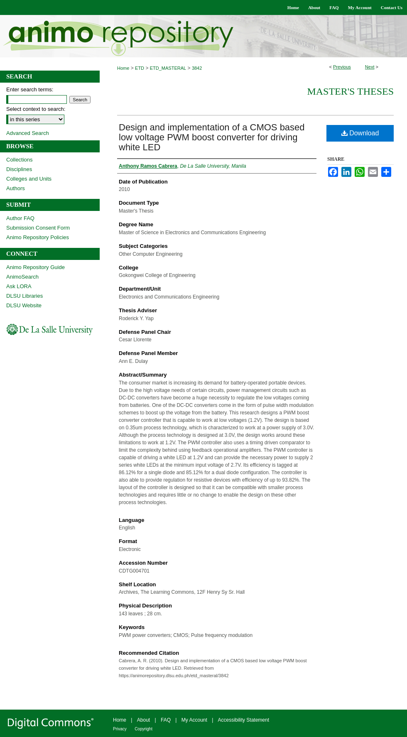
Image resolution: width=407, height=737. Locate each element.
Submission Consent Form (38, 228)
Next (370, 66)
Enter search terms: (29, 89)
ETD (139, 68)
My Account (194, 720)
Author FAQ (20, 218)
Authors (15, 188)
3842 (197, 68)
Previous (342, 66)
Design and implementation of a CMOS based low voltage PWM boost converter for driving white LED (212, 137)
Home (123, 68)
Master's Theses (350, 91)
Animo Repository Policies (37, 237)
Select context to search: (35, 109)
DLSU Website (24, 305)
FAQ (166, 720)
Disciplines (19, 169)
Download (360, 133)
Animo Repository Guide (35, 267)
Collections (19, 160)
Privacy (120, 729)
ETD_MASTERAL (168, 68)
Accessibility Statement (243, 720)
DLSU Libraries (24, 296)
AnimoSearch (22, 277)
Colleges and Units (28, 179)
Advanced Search (27, 133)
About (143, 720)
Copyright (143, 729)
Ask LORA (19, 286)
